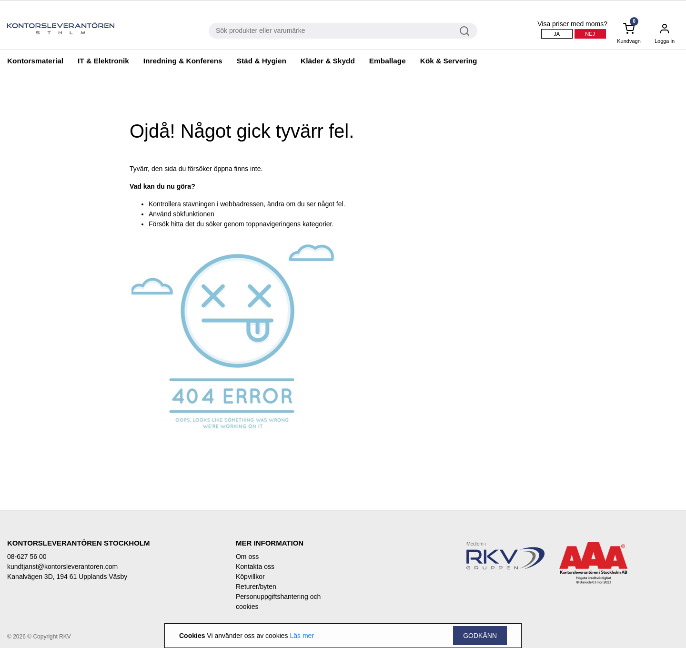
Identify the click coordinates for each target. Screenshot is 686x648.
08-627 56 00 (27, 556)
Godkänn (480, 635)
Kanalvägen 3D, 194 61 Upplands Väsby (67, 576)
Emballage (387, 61)
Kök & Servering (448, 61)
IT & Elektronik (103, 61)
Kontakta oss (255, 566)
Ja (557, 34)
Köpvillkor (250, 576)
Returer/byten (256, 586)
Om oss (247, 556)
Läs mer (302, 635)
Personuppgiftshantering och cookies (278, 601)
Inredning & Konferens (182, 61)
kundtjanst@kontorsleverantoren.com (62, 566)
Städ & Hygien (261, 61)
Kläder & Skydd (328, 61)
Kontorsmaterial (35, 61)
